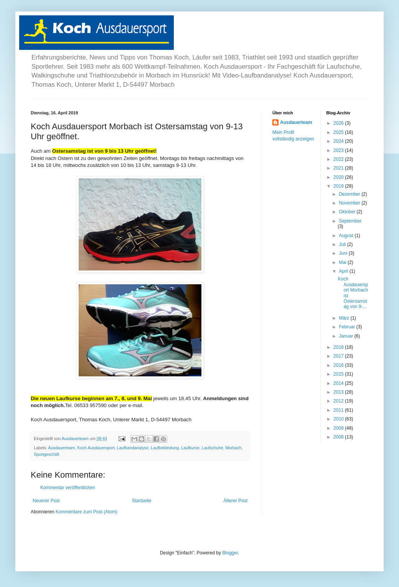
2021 (339, 168)
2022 (339, 159)
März (344, 318)
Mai (343, 262)
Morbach (233, 447)
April (344, 271)
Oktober (347, 211)
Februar (347, 327)
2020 (339, 177)
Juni (343, 253)
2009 (339, 428)
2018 (339, 347)
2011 (339, 410)
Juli (343, 244)
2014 (339, 383)
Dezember (350, 194)
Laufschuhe (212, 447)
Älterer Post (235, 500)
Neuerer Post (46, 500)
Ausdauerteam (61, 447)
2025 (339, 132)
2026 (339, 123)
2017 (339, 356)
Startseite (142, 500)
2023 (339, 150)
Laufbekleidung (165, 447)
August (346, 235)
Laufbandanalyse (132, 447)
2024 (339, 141)
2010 (339, 419)
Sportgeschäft (46, 454)
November (350, 203)
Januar (346, 336)
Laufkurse (190, 447)
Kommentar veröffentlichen (67, 487)
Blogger (230, 553)
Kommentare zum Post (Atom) (86, 511)
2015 (339, 374)
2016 (339, 365)
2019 (339, 186)
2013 (339, 392)
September (350, 221)
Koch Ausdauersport (95, 447)
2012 (339, 401)
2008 (339, 437)
